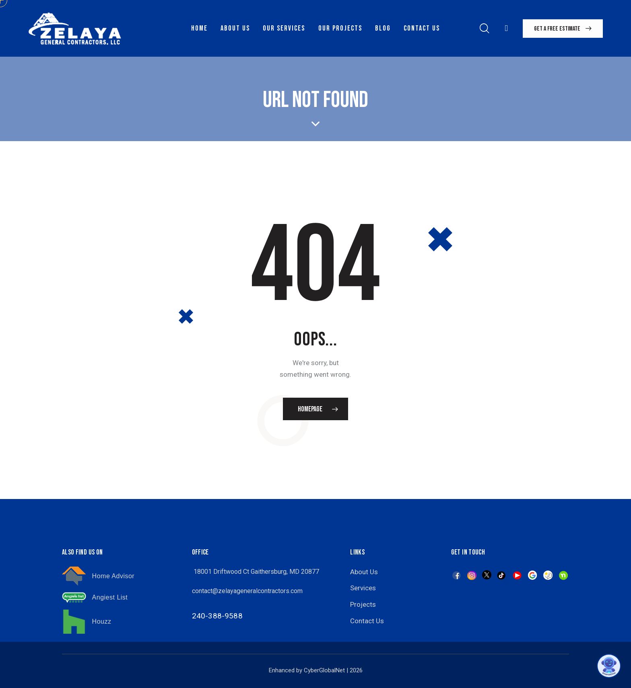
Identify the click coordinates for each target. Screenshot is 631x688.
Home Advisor (113, 576)
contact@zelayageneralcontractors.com (247, 591)
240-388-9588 (217, 615)
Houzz (101, 621)
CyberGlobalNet (324, 670)
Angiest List (110, 597)
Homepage (310, 409)
